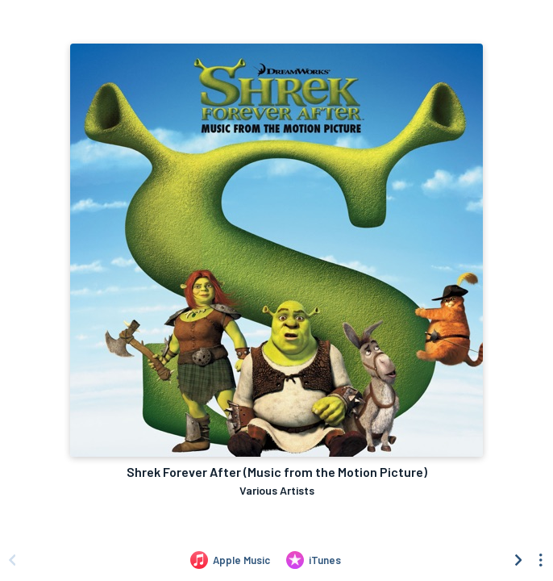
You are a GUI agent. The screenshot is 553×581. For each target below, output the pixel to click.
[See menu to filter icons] (540, 560)
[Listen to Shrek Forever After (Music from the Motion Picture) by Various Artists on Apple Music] (230, 560)
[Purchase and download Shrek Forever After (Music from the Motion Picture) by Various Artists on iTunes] (313, 560)
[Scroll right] (518, 560)
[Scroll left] (12, 560)
